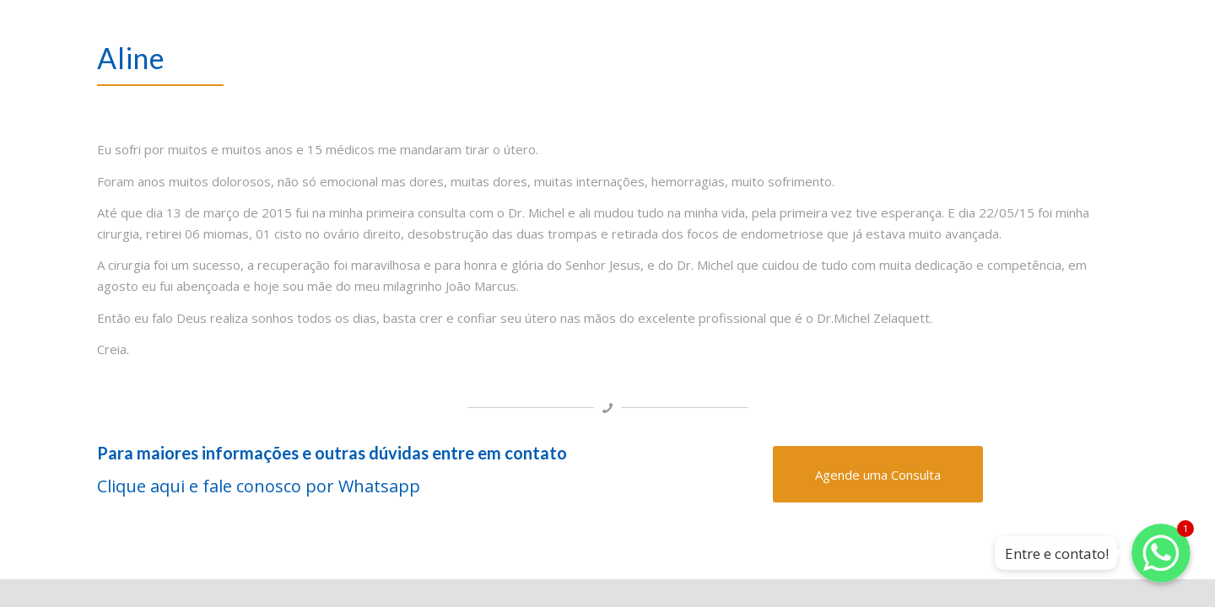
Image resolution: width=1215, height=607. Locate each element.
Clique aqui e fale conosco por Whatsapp (260, 486)
